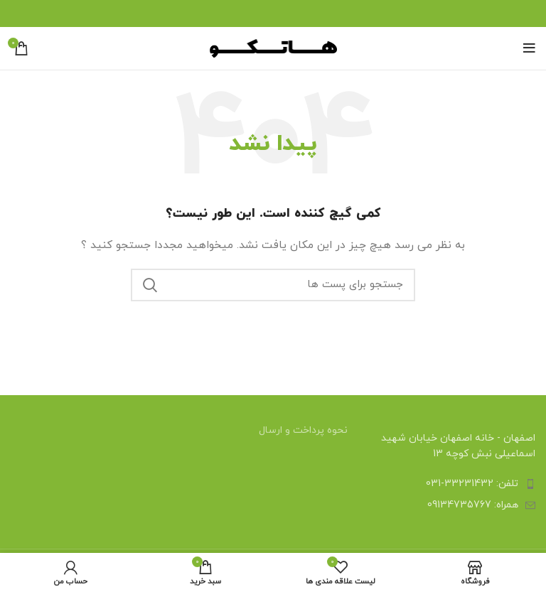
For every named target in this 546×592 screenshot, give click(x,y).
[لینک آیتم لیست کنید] (455, 484)
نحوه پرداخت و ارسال (303, 430)
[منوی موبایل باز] (529, 48)
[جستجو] (273, 285)
